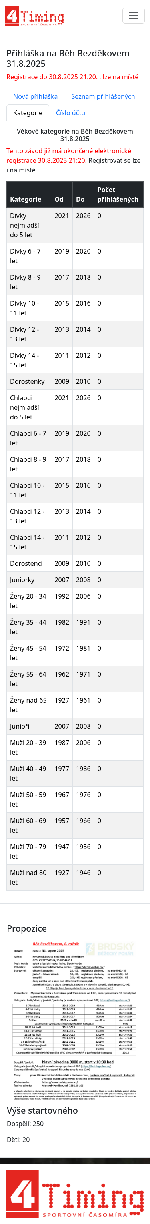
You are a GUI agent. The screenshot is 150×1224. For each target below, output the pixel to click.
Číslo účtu (70, 112)
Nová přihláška (35, 96)
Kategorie (27, 112)
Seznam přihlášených (103, 96)
